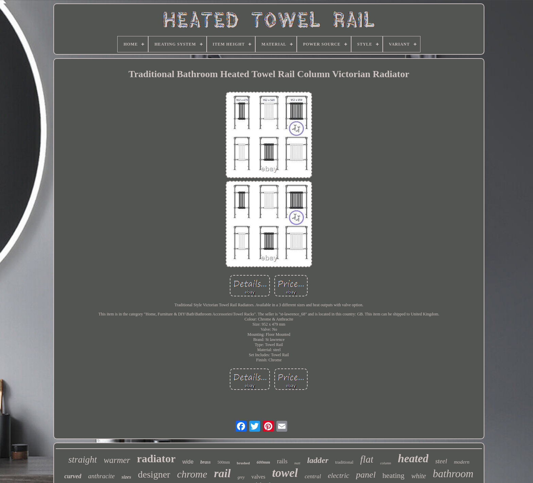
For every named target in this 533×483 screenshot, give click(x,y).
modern (461, 462)
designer (154, 474)
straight (82, 459)
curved (72, 476)
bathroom (453, 474)
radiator (156, 458)
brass (205, 462)
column (385, 463)
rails (282, 461)
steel (441, 461)
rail (222, 473)
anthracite (101, 476)
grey (241, 477)
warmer (117, 460)
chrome (192, 474)
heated (413, 458)
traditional (344, 462)
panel (366, 475)
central (313, 476)
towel (285, 473)
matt (297, 463)
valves (258, 477)
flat (367, 459)
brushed (243, 463)
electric (338, 475)
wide (187, 462)
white (418, 476)
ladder (317, 460)
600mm (263, 462)
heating (393, 475)
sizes (126, 477)
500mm (224, 462)
